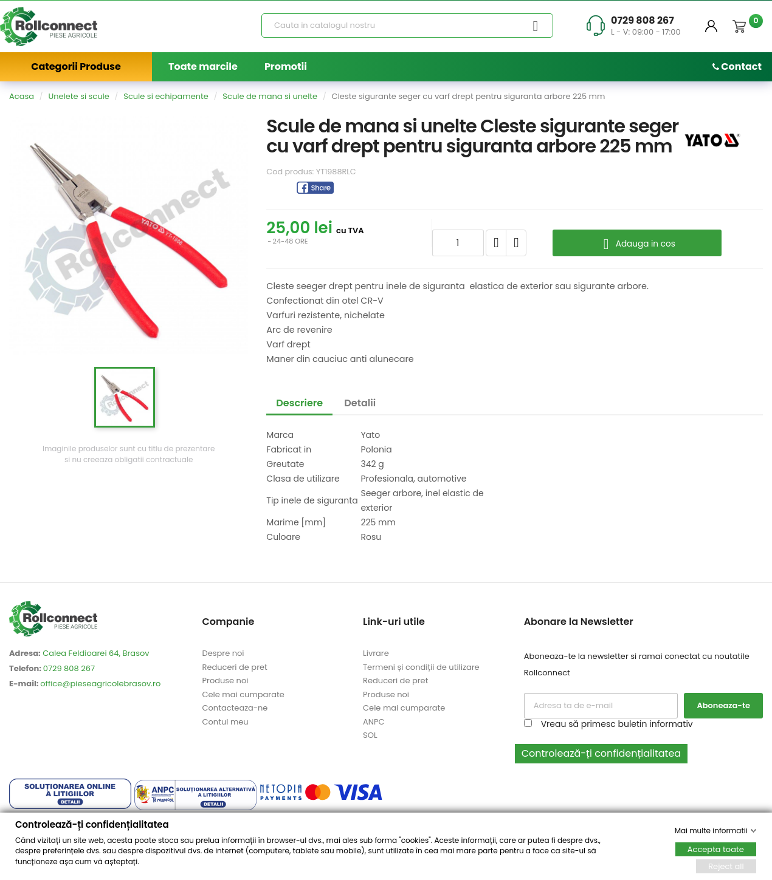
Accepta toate (716, 848)
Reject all (726, 865)
